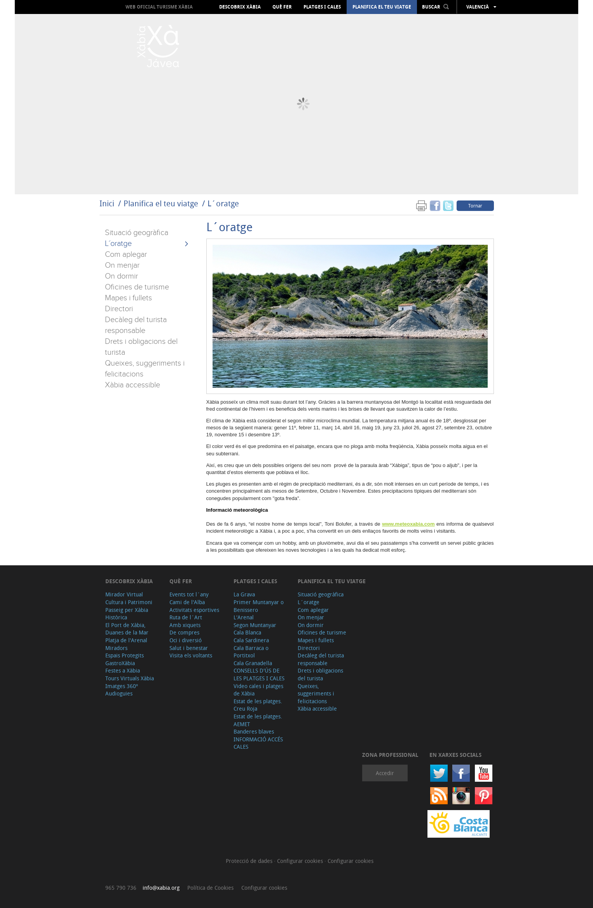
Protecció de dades (250, 860)
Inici (106, 203)
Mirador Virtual (124, 594)
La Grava (244, 594)
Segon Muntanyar (255, 625)
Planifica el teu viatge (381, 7)
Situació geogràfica (136, 232)
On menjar (122, 265)
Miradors (116, 648)
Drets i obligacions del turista (320, 674)
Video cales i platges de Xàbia (258, 689)
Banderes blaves (254, 731)
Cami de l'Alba (187, 602)
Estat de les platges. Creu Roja (258, 705)
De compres (184, 632)
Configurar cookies (300, 860)
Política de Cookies (210, 887)
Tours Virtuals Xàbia (129, 678)
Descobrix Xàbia (240, 7)
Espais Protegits (124, 655)
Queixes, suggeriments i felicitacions (316, 693)
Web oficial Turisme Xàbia (159, 6)
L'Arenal (244, 617)
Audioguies (119, 693)
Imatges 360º (121, 686)
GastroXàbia (120, 663)
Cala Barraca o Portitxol (251, 651)
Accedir (385, 773)
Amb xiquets (185, 625)
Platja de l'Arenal (126, 640)
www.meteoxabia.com (408, 524)
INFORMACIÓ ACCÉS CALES (258, 743)
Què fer (282, 7)
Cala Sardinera (251, 640)
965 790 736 (120, 887)
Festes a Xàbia (122, 670)
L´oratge (223, 203)
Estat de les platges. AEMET (258, 720)
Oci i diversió (185, 640)
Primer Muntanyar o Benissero (259, 605)
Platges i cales (322, 7)
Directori (119, 309)
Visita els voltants (190, 655)
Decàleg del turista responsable (321, 659)
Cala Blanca (247, 632)
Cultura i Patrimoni (128, 602)
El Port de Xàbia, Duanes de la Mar (126, 628)
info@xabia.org (161, 887)
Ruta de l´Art (185, 617)
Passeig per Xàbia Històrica (126, 613)
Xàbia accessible (132, 385)
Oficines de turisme (137, 287)
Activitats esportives (194, 609)
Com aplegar (126, 254)
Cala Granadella (253, 663)
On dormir (121, 276)
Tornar (475, 205)
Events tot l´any (189, 594)
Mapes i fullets (128, 298)
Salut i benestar (188, 648)
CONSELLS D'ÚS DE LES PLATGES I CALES (259, 674)
